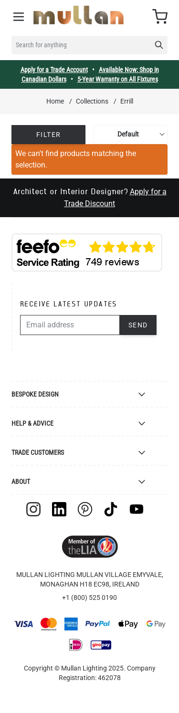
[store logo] (78, 15)
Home (55, 101)
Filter (48, 134)
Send (138, 325)
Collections (92, 101)
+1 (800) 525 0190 (89, 597)
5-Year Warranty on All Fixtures (117, 79)
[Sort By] (131, 134)
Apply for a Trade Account (54, 69)
